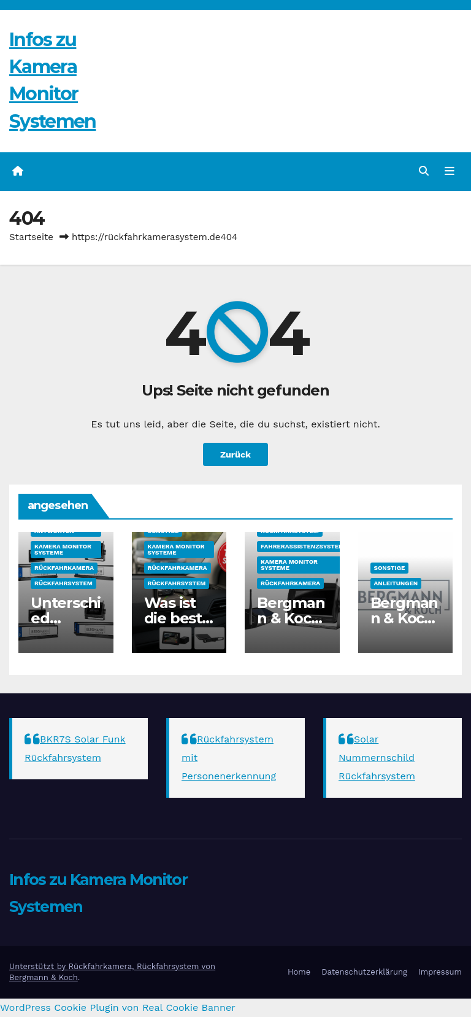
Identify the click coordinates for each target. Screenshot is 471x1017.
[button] (424, 171)
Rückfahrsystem (63, 583)
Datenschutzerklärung (364, 971)
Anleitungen (396, 583)
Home (299, 971)
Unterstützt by (38, 966)
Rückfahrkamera (64, 567)
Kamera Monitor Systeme (62, 549)
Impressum (440, 971)
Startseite (31, 237)
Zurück (235, 454)
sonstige (163, 531)
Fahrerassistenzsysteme (304, 546)
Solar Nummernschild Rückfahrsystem (377, 757)
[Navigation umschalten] (449, 171)
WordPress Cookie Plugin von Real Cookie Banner (118, 1007)
